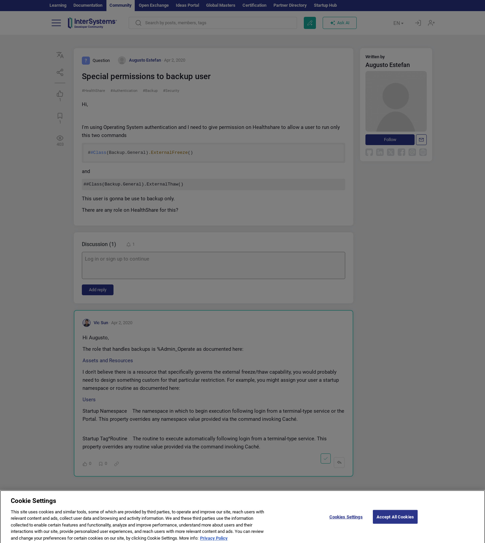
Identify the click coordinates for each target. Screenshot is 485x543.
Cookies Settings (346, 520)
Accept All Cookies (395, 520)
